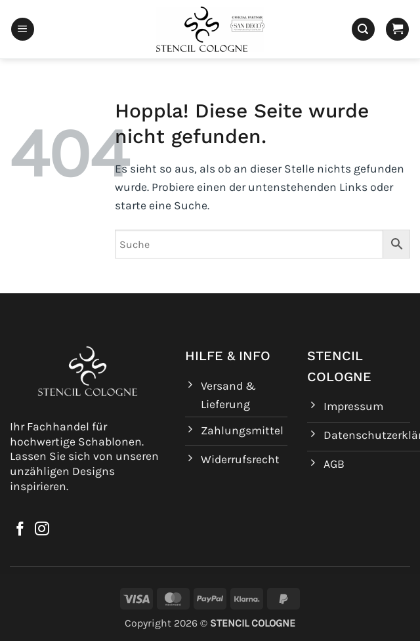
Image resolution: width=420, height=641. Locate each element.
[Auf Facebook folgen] (20, 530)
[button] (22, 29)
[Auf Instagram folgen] (42, 530)
